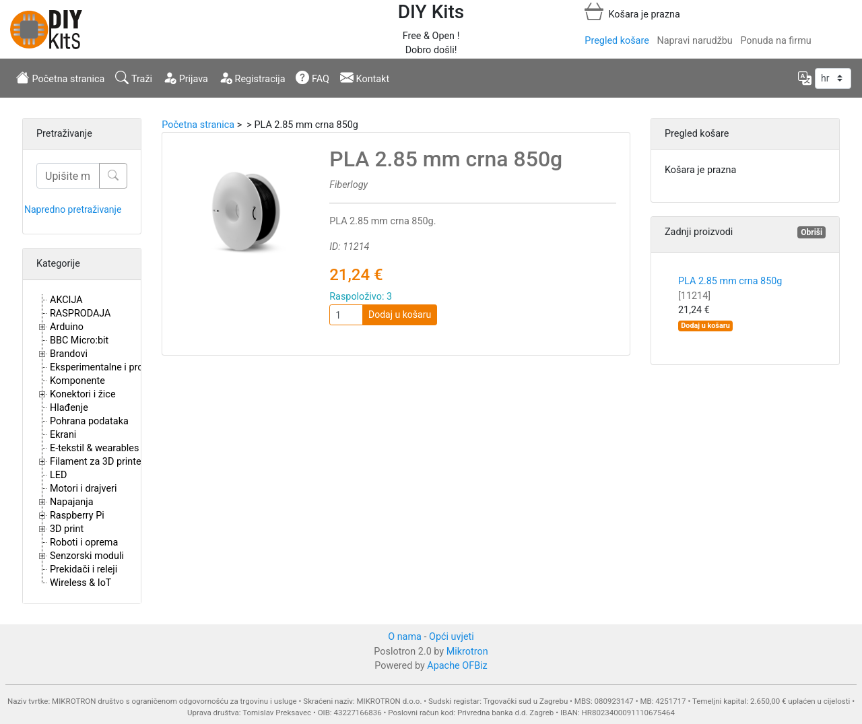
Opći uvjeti (451, 637)
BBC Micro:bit (79, 340)
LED (58, 475)
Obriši (811, 232)
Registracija (252, 77)
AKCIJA (66, 300)
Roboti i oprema (84, 542)
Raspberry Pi (77, 515)
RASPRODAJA (80, 313)
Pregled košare (617, 40)
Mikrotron (467, 651)
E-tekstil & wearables (94, 448)
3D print (67, 529)
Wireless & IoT (80, 583)
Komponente (77, 381)
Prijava (185, 77)
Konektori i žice (83, 394)
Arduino (67, 327)
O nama (405, 637)
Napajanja (72, 502)
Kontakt (364, 77)
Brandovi (69, 354)
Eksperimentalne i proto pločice (117, 367)
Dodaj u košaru (399, 314)
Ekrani (63, 434)
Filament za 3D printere (100, 461)
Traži (133, 77)
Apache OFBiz (457, 665)
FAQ (312, 77)
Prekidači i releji (83, 569)
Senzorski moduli (87, 556)
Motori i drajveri (83, 488)
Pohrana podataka (89, 421)
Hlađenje (69, 408)
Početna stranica (60, 77)
